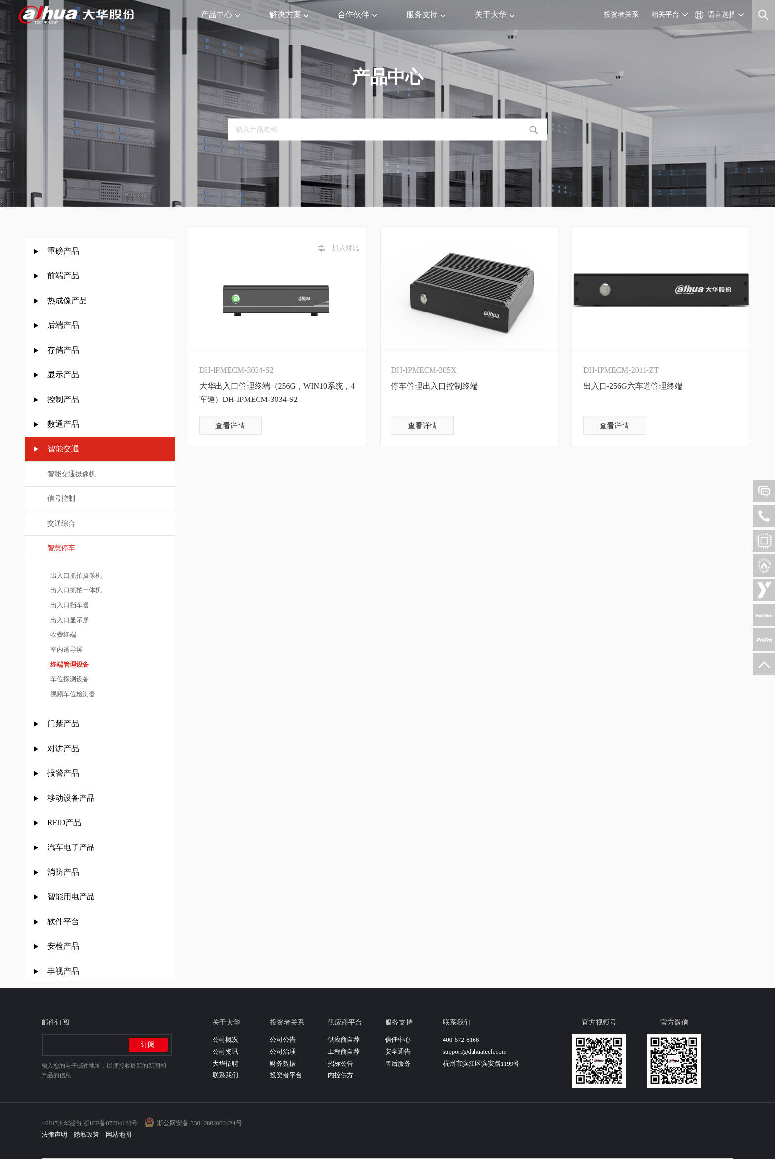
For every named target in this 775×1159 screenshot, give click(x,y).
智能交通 (63, 449)
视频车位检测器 (71, 694)
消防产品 (63, 872)
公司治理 (283, 1051)
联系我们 (225, 1075)
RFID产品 (64, 822)
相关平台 (665, 14)
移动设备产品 (71, 798)
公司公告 (283, 1039)
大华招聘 (225, 1063)
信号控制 (61, 498)
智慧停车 (61, 548)
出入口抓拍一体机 (74, 590)
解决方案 (288, 14)
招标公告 (340, 1063)
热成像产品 (67, 300)
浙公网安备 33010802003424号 (199, 1123)
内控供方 (340, 1075)
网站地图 (118, 1134)
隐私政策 (86, 1134)
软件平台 (63, 921)
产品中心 (220, 14)
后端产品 (63, 325)
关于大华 (494, 14)
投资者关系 (621, 14)
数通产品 (63, 424)
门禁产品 (63, 723)
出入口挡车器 (68, 605)
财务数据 (283, 1063)
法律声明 (54, 1134)
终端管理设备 (68, 664)
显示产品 (63, 374)
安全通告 (398, 1051)
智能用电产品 (71, 896)
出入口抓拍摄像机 (74, 575)
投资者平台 (286, 1075)
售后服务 (398, 1063)
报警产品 (63, 773)
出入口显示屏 (68, 620)
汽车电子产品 (71, 847)
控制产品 (64, 399)
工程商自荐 (344, 1051)
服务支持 (425, 14)
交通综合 (61, 523)
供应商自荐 (344, 1039)
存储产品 (63, 350)
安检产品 (63, 946)
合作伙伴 (357, 14)
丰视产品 (63, 971)
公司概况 (225, 1039)
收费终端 (62, 634)
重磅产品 (63, 251)
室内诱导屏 (65, 649)
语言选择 (721, 14)
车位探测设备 (68, 679)
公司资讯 (225, 1051)
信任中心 (398, 1039)
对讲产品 (63, 748)
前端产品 (63, 275)
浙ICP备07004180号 (110, 1123)
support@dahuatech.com (475, 1051)
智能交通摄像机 (71, 474)
